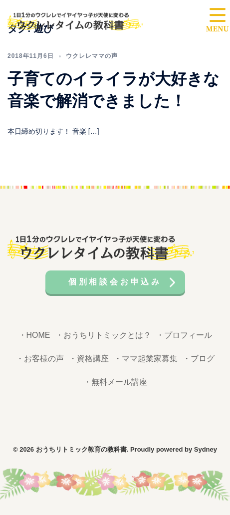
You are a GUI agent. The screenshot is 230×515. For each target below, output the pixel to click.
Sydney (205, 449)
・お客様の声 (40, 358)
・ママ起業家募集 (146, 358)
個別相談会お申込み (115, 281)
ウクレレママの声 (92, 55)
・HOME (34, 335)
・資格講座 (89, 358)
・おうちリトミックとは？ (103, 335)
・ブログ (199, 358)
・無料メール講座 (115, 382)
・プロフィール (184, 335)
